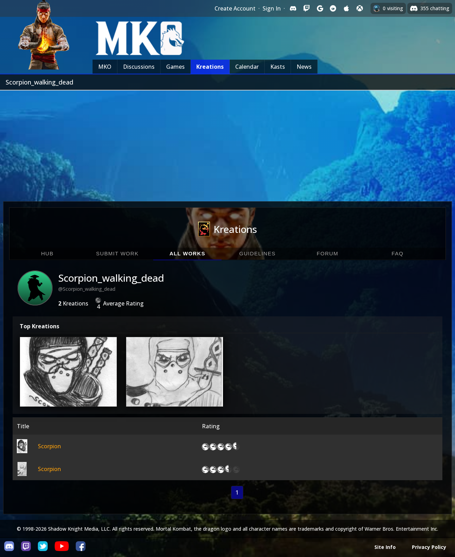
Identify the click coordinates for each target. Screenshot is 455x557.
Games (175, 67)
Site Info (385, 547)
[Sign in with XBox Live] (359, 8)
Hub (47, 253)
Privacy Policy (429, 547)
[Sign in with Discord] (293, 8)
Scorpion (49, 446)
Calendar (247, 67)
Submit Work (117, 253)
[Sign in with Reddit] (333, 8)
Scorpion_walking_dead (111, 277)
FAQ (397, 253)
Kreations (210, 67)
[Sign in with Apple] (346, 8)
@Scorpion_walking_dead (86, 289)
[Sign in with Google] (319, 8)
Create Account (235, 8)
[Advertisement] (227, 143)
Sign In (272, 8)
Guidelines (257, 253)
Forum (327, 253)
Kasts (277, 67)
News (304, 67)
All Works (187, 253)
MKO (104, 67)
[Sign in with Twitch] (306, 8)
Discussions (139, 67)
